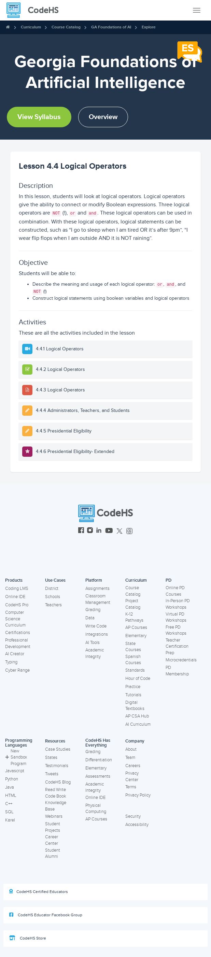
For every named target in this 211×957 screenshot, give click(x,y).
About (131, 749)
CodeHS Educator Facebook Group (45, 915)
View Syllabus (39, 117)
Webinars (53, 816)
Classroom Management (97, 599)
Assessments (97, 776)
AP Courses (136, 627)
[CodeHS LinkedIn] (99, 531)
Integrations (96, 634)
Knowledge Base (55, 806)
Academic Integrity (94, 653)
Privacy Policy (138, 795)
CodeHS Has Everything (97, 743)
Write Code (96, 626)
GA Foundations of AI (111, 27)
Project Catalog (132, 604)
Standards (135, 670)
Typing (11, 662)
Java (9, 787)
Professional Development (17, 643)
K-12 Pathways (134, 617)
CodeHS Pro (16, 605)
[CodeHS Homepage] (35, 10)
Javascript (14, 771)
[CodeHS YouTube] (109, 531)
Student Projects (52, 827)
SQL (9, 812)
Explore (149, 27)
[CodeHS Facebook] (81, 531)
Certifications (17, 632)
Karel (10, 820)
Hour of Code (137, 678)
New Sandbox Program (16, 757)
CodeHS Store (27, 938)
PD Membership (177, 671)
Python (11, 779)
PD (168, 580)
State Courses (133, 647)
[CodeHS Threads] (129, 531)
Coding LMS (16, 588)
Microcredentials (181, 660)
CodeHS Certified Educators (38, 891)
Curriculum (31, 27)
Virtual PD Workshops (176, 617)
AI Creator (14, 654)
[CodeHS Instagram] (90, 531)
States (51, 757)
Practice (132, 686)
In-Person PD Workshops (178, 604)
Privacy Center (132, 777)
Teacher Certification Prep (177, 646)
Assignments (97, 588)
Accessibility (137, 824)
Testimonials (56, 765)
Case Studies (57, 749)
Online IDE (15, 596)
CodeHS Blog (58, 782)
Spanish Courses (133, 660)
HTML (10, 795)
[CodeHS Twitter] (119, 531)
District (51, 588)
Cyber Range (17, 670)
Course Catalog (66, 27)
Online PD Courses (175, 591)
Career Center (51, 840)
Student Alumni (52, 853)
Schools (52, 596)
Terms (130, 787)
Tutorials (133, 695)
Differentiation (98, 760)
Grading (92, 609)
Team (130, 757)
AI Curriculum (138, 724)
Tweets (51, 774)
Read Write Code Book (55, 793)
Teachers (53, 605)
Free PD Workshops (176, 630)
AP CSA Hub (137, 716)
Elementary (135, 635)
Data (90, 618)
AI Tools (92, 642)
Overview (103, 117)
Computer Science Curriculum (15, 619)
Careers (132, 765)
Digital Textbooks (134, 706)
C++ (8, 803)
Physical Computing (95, 809)
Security (133, 816)
